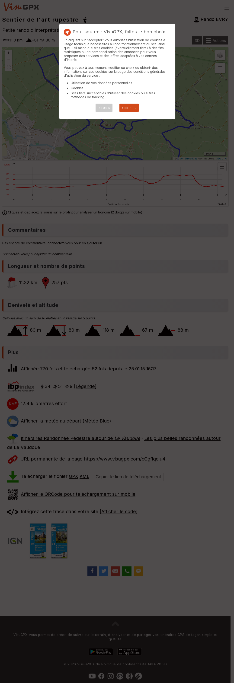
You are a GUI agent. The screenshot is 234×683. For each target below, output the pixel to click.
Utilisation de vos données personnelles (101, 83)
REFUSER (104, 108)
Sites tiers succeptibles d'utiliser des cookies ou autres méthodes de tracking (113, 95)
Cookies (77, 88)
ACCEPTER (129, 108)
